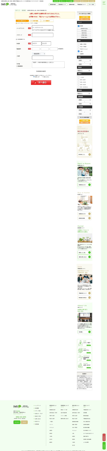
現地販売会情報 (75, 421)
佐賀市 (51, 430)
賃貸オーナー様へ (64, 409)
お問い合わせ (84, 1)
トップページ (38, 405)
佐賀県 (80, 26)
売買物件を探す (75, 409)
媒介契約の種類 (86, 427)
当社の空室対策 (64, 412)
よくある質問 (86, 442)
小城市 (51, 436)
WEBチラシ (37, 421)
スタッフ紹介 (91, 4)
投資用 (80, 54)
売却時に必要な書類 (87, 439)
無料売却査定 (86, 415)
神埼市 (51, 433)
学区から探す (52, 415)
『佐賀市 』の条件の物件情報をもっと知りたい (50, 65)
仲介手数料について (87, 430)
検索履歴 (70, 1)
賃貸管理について (62, 4)
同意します (36, 78)
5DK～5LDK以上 (83, 87)
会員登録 (92, 1)
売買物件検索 (71, 4)
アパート (51, 424)
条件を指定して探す (53, 412)
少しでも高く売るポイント (88, 433)
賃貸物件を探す (53, 409)
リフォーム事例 (64, 415)
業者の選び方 (86, 436)
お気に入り (63, 1)
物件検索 (56, 1)
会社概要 (37, 408)
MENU (104, 3)
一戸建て (51, 421)
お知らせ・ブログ (38, 413)
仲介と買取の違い (86, 421)
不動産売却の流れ (86, 418)
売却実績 (85, 412)
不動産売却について (81, 4)
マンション (52, 427)
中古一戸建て (82, 46)
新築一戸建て (82, 44)
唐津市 (51, 442)
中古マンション (83, 49)
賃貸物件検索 (53, 4)
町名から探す (52, 418)
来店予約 (77, 1)
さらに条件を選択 (84, 117)
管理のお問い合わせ (64, 418)
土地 (80, 51)
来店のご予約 (38, 416)
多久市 (51, 439)
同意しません (45, 78)
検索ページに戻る (85, 19)
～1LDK (81, 77)
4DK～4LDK (82, 84)
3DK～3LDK (82, 82)
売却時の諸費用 (86, 424)
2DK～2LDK (81, 79)
